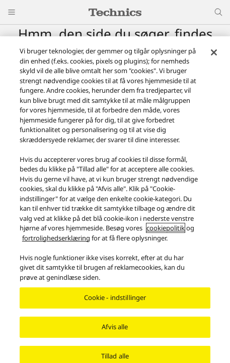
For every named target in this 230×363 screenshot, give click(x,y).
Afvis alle (115, 327)
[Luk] (214, 53)
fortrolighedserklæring (56, 238)
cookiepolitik (165, 228)
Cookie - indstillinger (115, 298)
